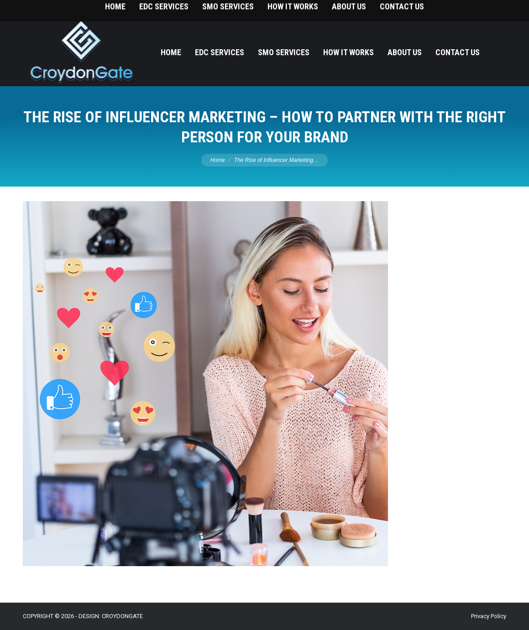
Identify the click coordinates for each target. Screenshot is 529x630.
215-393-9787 (488, 9)
